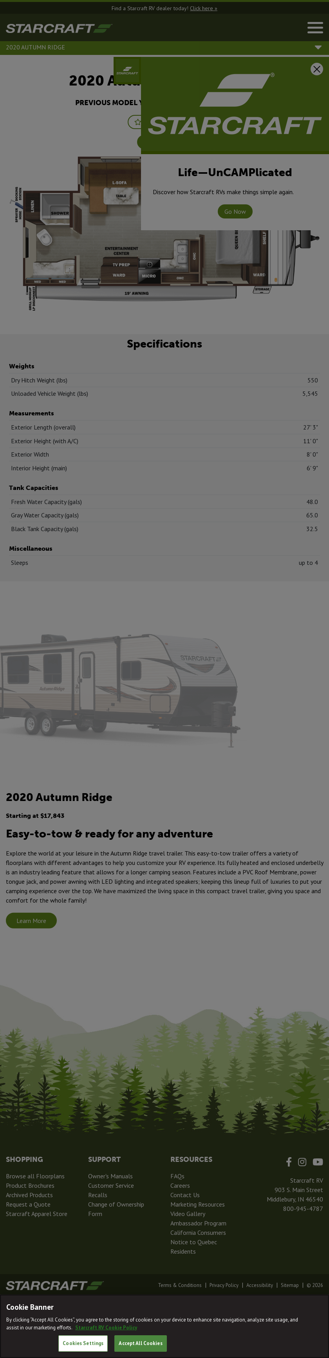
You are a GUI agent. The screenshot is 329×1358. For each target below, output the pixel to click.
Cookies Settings (83, 1343)
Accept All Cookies (140, 1343)
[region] (164, 1326)
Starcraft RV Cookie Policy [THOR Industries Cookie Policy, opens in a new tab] (106, 1327)
